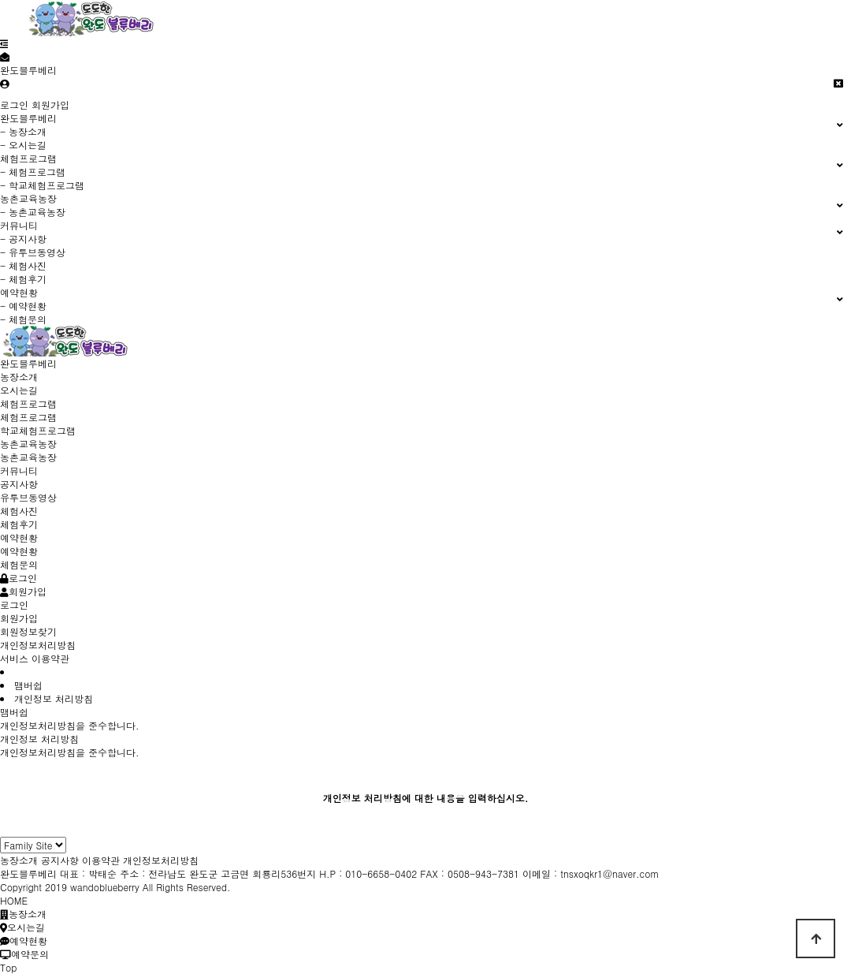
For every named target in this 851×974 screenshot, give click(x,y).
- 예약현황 (23, 305)
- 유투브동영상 (32, 252)
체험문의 (19, 564)
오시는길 (19, 390)
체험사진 (19, 510)
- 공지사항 (23, 238)
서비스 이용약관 (34, 658)
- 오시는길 (23, 144)
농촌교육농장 (28, 457)
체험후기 (19, 524)
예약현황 (19, 551)
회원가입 (50, 104)
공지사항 (19, 484)
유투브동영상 (28, 497)
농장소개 (19, 376)
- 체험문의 (23, 319)
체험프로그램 (28, 417)
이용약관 (101, 860)
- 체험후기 (23, 278)
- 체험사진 (23, 265)
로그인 (14, 104)
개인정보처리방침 (38, 644)
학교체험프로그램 (38, 430)
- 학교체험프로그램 (42, 185)
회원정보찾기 (28, 631)
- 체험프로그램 (32, 171)
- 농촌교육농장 (32, 211)
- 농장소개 (23, 131)
